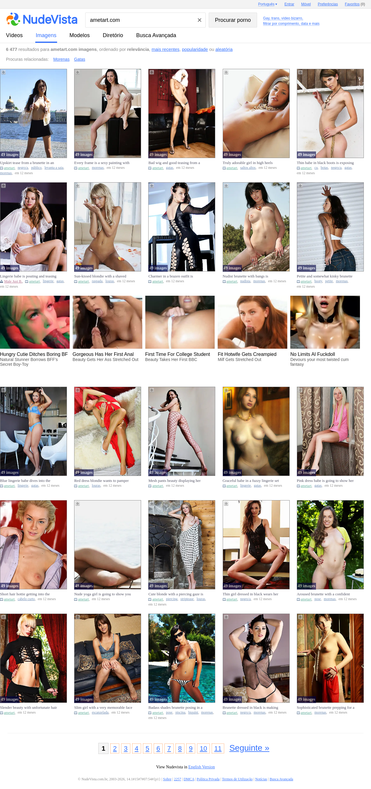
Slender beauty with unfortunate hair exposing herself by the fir (28, 707)
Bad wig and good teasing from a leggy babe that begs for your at (174, 162)
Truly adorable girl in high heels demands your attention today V (248, 162)
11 (218, 748)
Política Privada (208, 779)
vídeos (14, 35)
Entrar (289, 4)
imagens (46, 35)
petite (329, 281)
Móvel (306, 4)
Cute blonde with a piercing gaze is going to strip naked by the (175, 594)
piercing (171, 599)
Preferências (328, 4)
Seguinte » (249, 747)
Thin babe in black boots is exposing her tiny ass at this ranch (325, 162)
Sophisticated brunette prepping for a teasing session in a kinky (326, 707)
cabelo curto (26, 599)
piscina (180, 712)
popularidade (195, 49)
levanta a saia (54, 168)
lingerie (48, 281)
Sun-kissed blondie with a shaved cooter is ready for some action (100, 276)
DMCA (189, 779)
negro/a (23, 168)
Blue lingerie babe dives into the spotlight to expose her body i (25, 480)
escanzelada (100, 712)
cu (316, 168)
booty (318, 281)
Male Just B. (13, 281)
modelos (79, 35)
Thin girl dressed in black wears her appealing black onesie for (250, 594)
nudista (245, 281)
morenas (6, 173)
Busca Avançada (156, 35)
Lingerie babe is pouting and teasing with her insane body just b (28, 276)
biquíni (193, 712)
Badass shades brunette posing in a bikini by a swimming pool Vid (175, 707)
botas (324, 168)
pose (317, 599)
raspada (97, 281)
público (36, 168)
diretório (113, 35)
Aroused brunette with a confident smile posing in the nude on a (323, 594)
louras (110, 281)
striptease (187, 599)
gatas (169, 168)
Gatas (79, 59)
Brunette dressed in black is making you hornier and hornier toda (250, 707)
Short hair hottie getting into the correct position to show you (25, 594)
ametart (9, 168)
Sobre (167, 779)
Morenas (61, 59)
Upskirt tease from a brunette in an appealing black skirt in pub (27, 162)
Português (266, 4)
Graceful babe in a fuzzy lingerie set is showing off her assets (251, 480)
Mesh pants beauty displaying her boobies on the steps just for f (174, 480)
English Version (201, 767)
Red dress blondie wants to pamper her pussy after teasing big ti (101, 480)
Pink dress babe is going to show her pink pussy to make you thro (325, 480)
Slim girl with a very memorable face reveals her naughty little (103, 707)
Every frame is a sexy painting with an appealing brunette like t (101, 162)
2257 (177, 779)
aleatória (224, 49)
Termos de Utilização (237, 779)
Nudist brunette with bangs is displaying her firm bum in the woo (250, 276)
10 (203, 748)
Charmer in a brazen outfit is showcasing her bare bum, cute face (176, 276)
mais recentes (165, 49)
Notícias (261, 779)
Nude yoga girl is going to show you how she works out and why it (102, 594)
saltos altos (248, 168)
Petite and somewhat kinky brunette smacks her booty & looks (324, 276)
